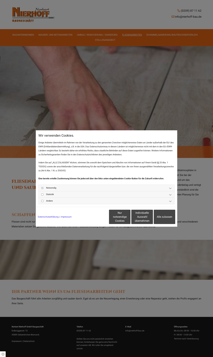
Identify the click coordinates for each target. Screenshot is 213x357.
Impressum (66, 217)
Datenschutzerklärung (48, 217)
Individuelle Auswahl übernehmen (128, 216)
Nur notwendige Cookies (96, 216)
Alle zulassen (160, 216)
